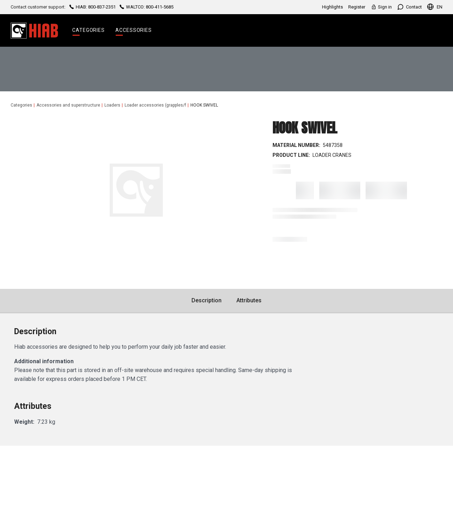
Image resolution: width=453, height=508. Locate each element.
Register (356, 7)
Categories (88, 30)
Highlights (332, 7)
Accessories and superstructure (68, 105)
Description (206, 300)
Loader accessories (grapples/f (155, 105)
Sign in (381, 7)
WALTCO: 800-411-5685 (146, 7)
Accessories (133, 30)
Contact (409, 7)
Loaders (112, 105)
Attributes (249, 300)
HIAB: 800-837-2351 (92, 7)
